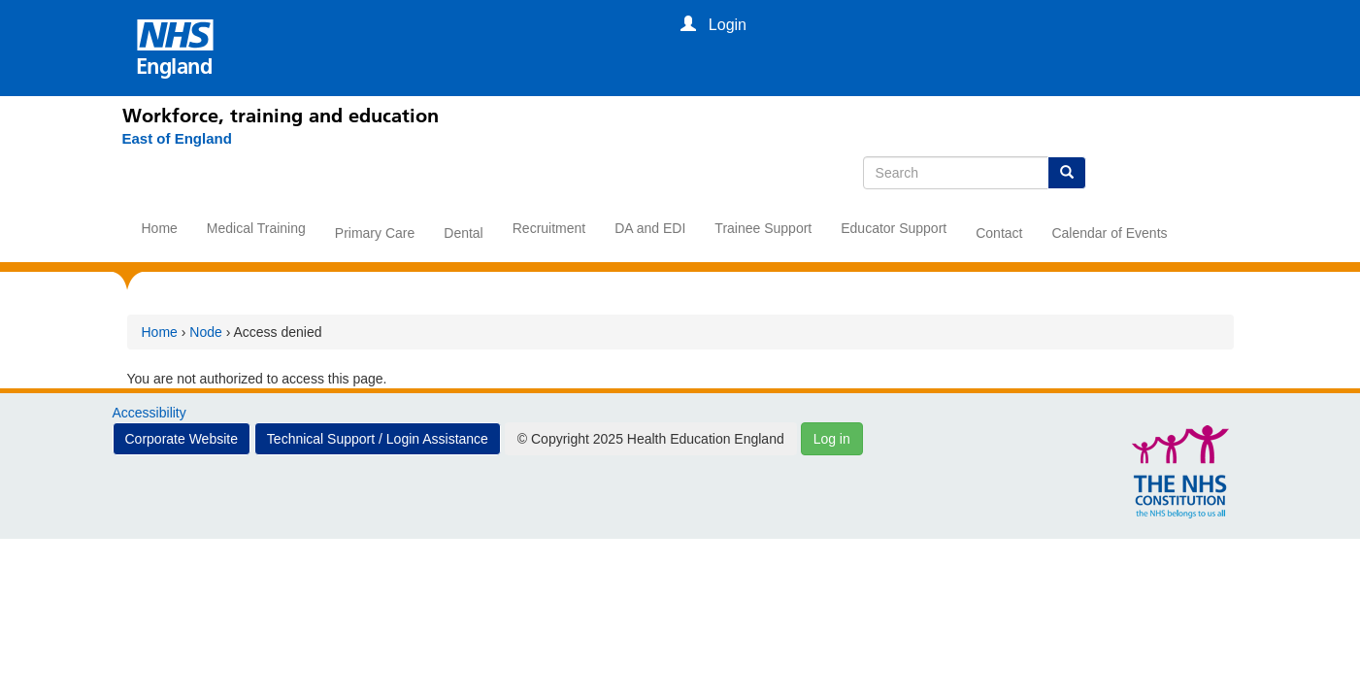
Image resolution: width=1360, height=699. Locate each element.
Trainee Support (763, 228)
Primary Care (375, 233)
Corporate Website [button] (181, 439)
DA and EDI (649, 228)
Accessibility (149, 412)
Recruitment (549, 228)
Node (205, 332)
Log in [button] (831, 439)
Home (160, 228)
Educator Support (893, 228)
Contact (999, 233)
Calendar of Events (1109, 233)
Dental (463, 233)
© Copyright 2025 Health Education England (650, 439)
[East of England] (177, 139)
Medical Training (256, 228)
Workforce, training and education (280, 115)
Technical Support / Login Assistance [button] (377, 439)
